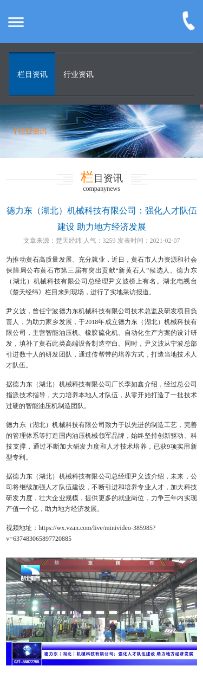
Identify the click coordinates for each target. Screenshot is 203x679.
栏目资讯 (32, 74)
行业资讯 (78, 74)
